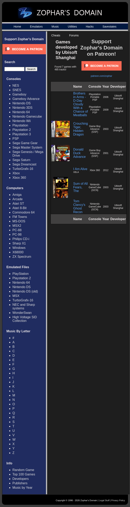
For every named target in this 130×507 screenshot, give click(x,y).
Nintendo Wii (21, 121)
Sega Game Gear (25, 143)
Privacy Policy (118, 500)
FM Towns (19, 217)
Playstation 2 (21, 129)
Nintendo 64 (21, 112)
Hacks (90, 26)
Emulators (36, 26)
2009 (106, 109)
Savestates (109, 26)
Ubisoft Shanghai (118, 97)
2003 (106, 129)
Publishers (19, 483)
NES (15, 85)
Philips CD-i (20, 239)
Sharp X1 (19, 243)
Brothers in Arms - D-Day (79, 97)
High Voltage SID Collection (24, 318)
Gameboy (19, 94)
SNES (16, 90)
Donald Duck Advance (79, 153)
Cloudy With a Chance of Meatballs (80, 110)
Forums (74, 35)
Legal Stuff (104, 500)
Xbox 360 (19, 177)
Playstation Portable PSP (95, 97)
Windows (18, 247)
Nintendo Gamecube (27, 116)
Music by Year (22, 487)
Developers (20, 478)
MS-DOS (18, 221)
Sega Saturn (21, 160)
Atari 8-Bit (19, 208)
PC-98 (16, 234)
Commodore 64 (23, 212)
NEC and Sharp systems (23, 306)
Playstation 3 (21, 134)
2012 (106, 170)
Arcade (17, 199)
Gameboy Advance (26, 99)
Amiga (16, 194)
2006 (106, 97)
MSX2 (16, 225)
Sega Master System (27, 147)
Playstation (20, 125)
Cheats (55, 35)
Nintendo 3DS (22, 107)
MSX (15, 296)
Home (17, 26)
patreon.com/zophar (101, 76)
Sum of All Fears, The (80, 187)
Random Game (23, 470)
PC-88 (16, 230)
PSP (15, 138)
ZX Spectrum (21, 256)
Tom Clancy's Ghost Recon (79, 206)
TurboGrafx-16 (22, 168)
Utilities (72, 26)
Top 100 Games (23, 474)
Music (55, 26)
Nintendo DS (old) (25, 291)
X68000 (17, 252)
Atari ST (18, 203)
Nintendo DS (21, 103)
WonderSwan (22, 312)
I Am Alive (80, 169)
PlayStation (20, 273)
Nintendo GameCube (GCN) (95, 187)
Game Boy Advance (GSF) (95, 129)
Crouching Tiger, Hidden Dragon (80, 129)
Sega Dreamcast (24, 164)
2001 (106, 153)
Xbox (16, 173)
